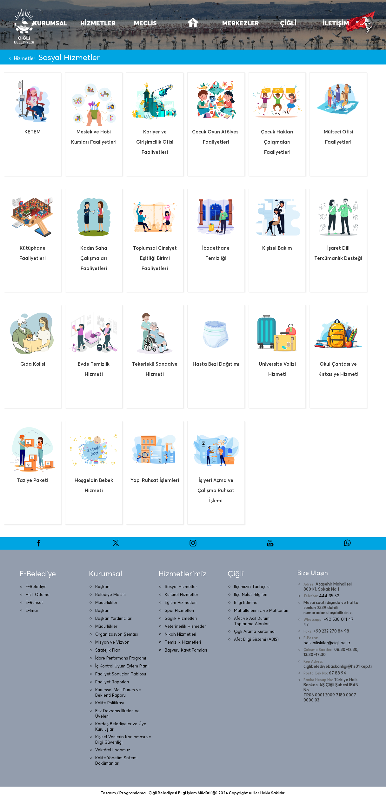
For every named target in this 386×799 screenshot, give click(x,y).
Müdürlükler (106, 602)
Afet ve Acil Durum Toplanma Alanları (252, 621)
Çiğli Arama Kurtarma (254, 631)
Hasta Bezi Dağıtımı (216, 364)
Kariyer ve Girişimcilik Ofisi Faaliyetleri (154, 142)
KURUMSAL (50, 23)
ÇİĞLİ (288, 23)
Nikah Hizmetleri (180, 634)
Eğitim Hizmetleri (180, 602)
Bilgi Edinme (245, 602)
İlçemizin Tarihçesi (252, 586)
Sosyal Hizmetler (181, 586)
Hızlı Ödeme (38, 594)
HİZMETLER (98, 23)
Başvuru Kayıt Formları (186, 650)
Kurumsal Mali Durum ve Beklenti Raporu (118, 692)
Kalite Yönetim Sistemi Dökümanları (116, 760)
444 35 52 (329, 595)
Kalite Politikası (109, 702)
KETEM (32, 132)
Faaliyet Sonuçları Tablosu (120, 673)
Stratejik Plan (107, 650)
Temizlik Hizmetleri (183, 642)
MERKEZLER (240, 23)
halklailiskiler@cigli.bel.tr (326, 642)
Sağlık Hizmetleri (181, 618)
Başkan (102, 586)
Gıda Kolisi (32, 364)
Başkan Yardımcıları (113, 618)
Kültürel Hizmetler (181, 594)
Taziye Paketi (32, 480)
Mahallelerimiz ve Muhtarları (261, 610)
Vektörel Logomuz (112, 749)
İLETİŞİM (336, 23)
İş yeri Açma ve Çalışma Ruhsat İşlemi (215, 490)
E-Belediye (36, 586)
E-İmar (32, 610)
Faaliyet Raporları (112, 681)
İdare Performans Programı (120, 657)
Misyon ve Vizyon (112, 642)
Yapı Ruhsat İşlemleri (154, 480)
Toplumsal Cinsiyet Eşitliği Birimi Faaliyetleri (155, 258)
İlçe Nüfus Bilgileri (250, 594)
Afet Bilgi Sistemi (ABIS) (256, 639)
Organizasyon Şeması (116, 634)
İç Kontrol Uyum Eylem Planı (122, 665)
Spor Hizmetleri (179, 610)
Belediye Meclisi (110, 594)
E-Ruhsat (34, 602)
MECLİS (145, 23)
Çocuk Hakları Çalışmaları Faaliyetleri (277, 142)
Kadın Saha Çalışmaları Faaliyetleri (93, 258)
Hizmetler (20, 58)
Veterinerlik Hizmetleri (186, 626)
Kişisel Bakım (277, 248)
